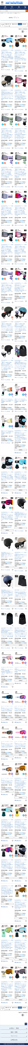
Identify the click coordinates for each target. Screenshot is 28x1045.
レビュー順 (7, 26)
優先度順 (24, 24)
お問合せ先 (14, 1040)
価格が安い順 (8, 24)
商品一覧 (5, 7)
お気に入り (12, 7)
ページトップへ (26, 1024)
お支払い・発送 (14, 1028)
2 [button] (24, 31)
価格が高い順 (14, 24)
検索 (27, 11)
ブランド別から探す (8, 13)
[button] (26, 31)
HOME (1, 13)
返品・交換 (14, 1032)
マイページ (19, 7)
